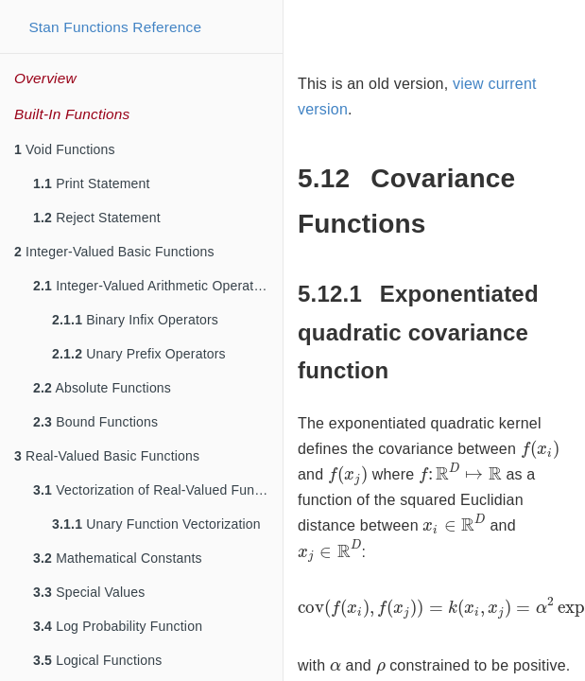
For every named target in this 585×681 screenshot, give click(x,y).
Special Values (89, 592)
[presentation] (540, 449)
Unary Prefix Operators (139, 353)
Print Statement (91, 183)
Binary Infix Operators (135, 319)
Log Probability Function (117, 626)
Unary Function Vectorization (156, 524)
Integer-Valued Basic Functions (114, 251)
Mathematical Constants (117, 558)
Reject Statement (97, 217)
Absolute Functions (102, 387)
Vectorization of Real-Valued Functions (158, 490)
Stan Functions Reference (114, 27)
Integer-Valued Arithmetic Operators (152, 285)
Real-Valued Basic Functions (106, 455)
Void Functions (64, 149)
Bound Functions (95, 421)
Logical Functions (98, 660)
